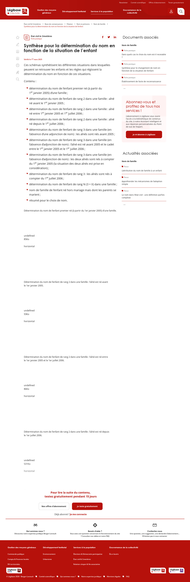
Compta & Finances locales (18, 559)
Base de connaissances (54, 24)
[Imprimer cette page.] (17, 65)
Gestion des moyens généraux (46, 11)
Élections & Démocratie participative (87, 554)
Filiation (70, 24)
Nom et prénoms (83, 24)
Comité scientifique (138, 2)
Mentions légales (114, 576)
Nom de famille (99, 24)
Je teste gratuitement (87, 506)
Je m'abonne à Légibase (144, 134)
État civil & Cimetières (32, 24)
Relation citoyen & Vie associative (86, 564)
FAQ (127, 576)
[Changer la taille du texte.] (17, 72)
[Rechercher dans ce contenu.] (17, 79)
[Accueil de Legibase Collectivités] (17, 11)
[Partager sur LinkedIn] (115, 37)
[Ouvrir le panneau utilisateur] (171, 11)
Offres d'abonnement (157, 2)
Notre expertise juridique (91, 576)
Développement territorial (74, 11)
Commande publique (16, 554)
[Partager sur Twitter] (108, 37)
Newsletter (123, 2)
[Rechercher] (180, 11)
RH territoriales (14, 564)
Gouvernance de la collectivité (132, 11)
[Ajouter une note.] (17, 44)
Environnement (49, 554)
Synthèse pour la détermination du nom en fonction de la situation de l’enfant (53, 26)
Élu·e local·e (114, 554)
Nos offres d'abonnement (54, 506)
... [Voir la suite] (124, 87)
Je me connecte (78, 514)
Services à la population (102, 11)
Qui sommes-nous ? (68, 576)
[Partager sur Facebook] (102, 37)
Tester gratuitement (176, 2)
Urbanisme (47, 559)
